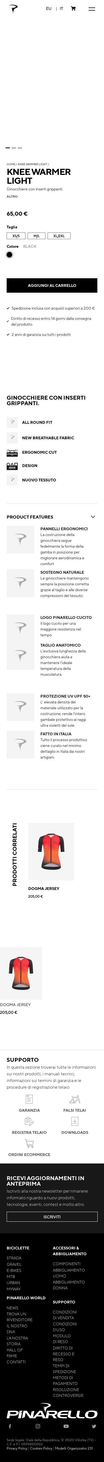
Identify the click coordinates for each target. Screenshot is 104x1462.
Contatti (16, 1361)
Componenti (66, 1263)
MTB (11, 1276)
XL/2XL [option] (59, 236)
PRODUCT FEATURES (52, 516)
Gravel (14, 1264)
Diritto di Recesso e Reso (63, 1353)
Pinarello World (26, 1297)
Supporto (64, 1302)
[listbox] (52, 237)
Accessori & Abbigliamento (70, 1250)
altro (12, 196)
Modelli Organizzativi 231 (74, 1448)
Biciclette (18, 1248)
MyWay (13, 1288)
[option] (9, 254)
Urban (13, 1282)
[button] (48, 8)
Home (11, 164)
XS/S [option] (16, 236)
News (12, 1307)
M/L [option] (36, 236)
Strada (14, 1257)
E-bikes (14, 1270)
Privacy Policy (17, 1448)
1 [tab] (8, 147)
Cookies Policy (41, 1448)
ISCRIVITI (52, 1216)
